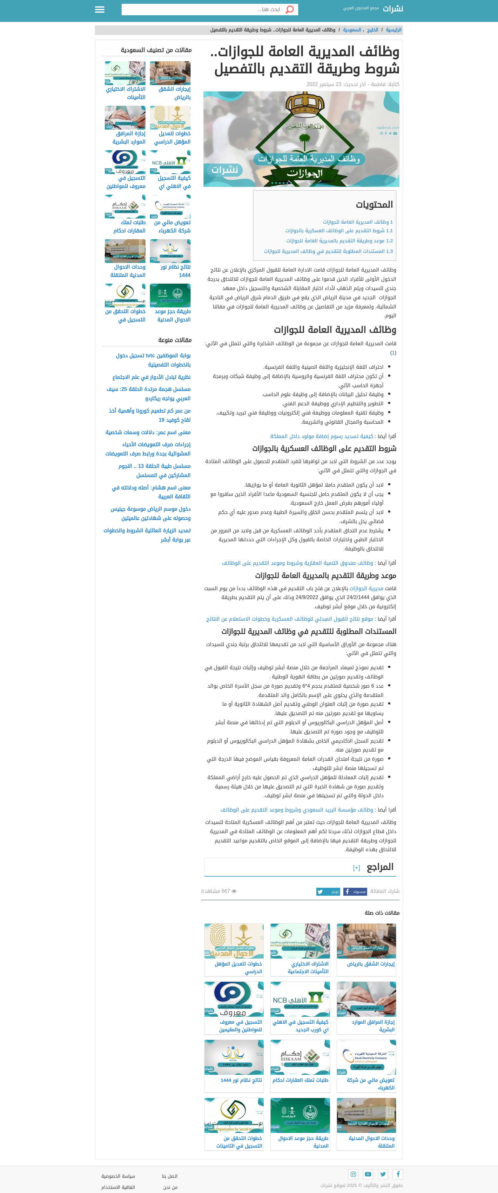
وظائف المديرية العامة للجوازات (358, 222)
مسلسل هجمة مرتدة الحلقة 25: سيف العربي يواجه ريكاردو (148, 394)
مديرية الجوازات (366, 588)
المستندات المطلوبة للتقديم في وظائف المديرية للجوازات (328, 251)
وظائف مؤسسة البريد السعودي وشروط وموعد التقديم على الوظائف (296, 810)
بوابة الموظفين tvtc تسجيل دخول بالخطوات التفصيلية (153, 360)
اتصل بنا (170, 1176)
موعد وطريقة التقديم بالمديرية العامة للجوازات (339, 240)
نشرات (393, 9)
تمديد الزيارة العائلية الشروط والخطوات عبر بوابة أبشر (147, 535)
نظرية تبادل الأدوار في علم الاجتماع (151, 377)
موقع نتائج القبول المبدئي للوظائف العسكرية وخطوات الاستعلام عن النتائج (289, 619)
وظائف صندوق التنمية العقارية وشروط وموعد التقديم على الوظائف (297, 563)
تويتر (327, 892)
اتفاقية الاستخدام (118, 1187)
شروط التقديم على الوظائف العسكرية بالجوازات (339, 230)
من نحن (170, 1187)
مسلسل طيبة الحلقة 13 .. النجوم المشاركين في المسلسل (154, 471)
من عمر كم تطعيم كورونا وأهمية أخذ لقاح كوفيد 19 (150, 416)
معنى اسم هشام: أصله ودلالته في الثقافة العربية (151, 492)
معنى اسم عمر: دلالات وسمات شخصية (147, 432)
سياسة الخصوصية (118, 1176)
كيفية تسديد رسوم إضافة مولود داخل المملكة (321, 436)
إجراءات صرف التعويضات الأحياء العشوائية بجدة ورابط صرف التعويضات (148, 449)
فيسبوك (354, 892)
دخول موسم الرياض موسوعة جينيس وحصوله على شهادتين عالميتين (151, 514)
